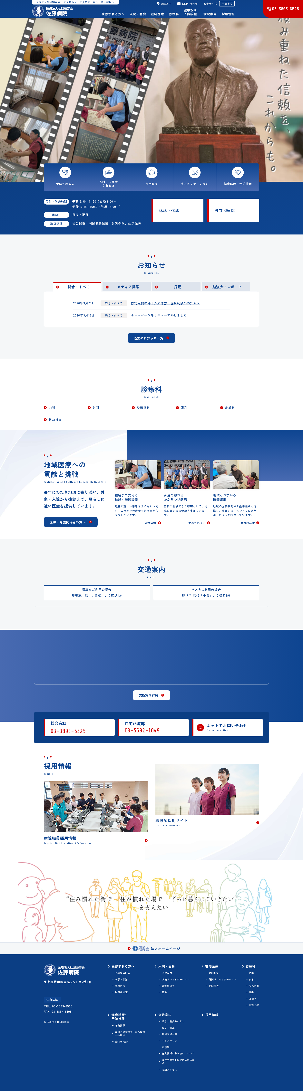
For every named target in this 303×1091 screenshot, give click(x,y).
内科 (52, 407)
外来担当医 (225, 210)
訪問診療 (151, 523)
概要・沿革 (168, 1027)
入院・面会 (138, 14)
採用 (177, 286)
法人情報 (68, 2)
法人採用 (106, 2)
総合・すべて (79, 286)
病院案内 (210, 14)
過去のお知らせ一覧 (148, 338)
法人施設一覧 (87, 2)
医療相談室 (247, 523)
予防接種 (120, 1025)
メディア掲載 (128, 286)
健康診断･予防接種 (191, 12)
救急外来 (55, 419)
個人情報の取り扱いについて (178, 1053)
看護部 (166, 1047)
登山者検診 (121, 1041)
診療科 (174, 14)
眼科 (184, 407)
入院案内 (167, 973)
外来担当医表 (122, 973)
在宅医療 (157, 14)
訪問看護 (214, 985)
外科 (96, 407)
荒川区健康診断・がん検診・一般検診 (131, 1033)
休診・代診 (169, 210)
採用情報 (228, 14)
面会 (164, 992)
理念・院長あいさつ (173, 1021)
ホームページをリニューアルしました (159, 315)
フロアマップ (169, 1040)
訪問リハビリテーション (223, 979)
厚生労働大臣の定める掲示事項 (178, 1061)
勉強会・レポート (227, 286)
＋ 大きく (226, 3)
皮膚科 (230, 407)
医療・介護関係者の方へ (68, 522)
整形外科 (143, 407)
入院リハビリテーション (176, 979)
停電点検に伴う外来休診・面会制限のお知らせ (165, 303)
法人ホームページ (156, 948)
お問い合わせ (187, 3)
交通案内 (164, 3)
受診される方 (197, 523)
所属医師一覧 (169, 1034)
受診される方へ (113, 14)
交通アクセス (169, 1069)
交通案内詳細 (149, 695)
